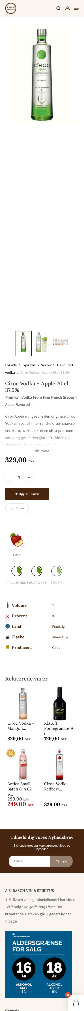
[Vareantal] (19, 477)
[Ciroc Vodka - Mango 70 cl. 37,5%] (23, 704)
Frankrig (58, 627)
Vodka (46, 365)
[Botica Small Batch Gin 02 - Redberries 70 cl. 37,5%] (23, 764)
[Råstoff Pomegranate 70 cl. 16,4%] (59, 704)
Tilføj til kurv (27, 494)
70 (54, 605)
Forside (11, 365)
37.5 (55, 616)
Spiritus (29, 365)
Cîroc (56, 648)
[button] (76, 8)
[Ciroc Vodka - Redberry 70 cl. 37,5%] (59, 764)
